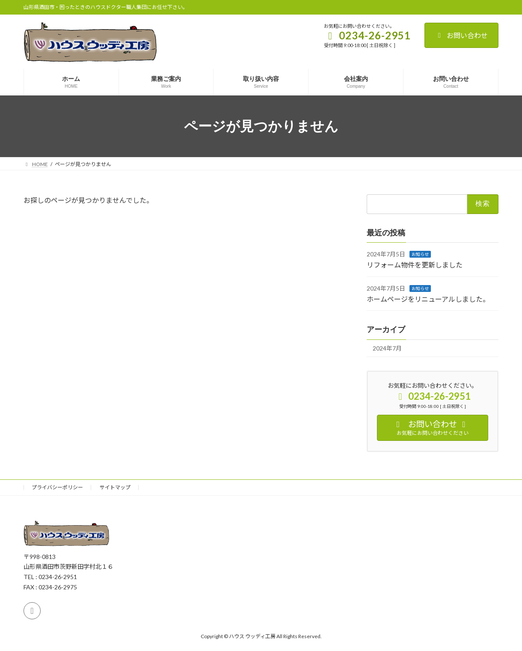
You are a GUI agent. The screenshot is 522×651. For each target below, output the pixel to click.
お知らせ (420, 254)
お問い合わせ (461, 35)
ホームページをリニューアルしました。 (428, 299)
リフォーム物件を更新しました (415, 265)
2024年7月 (387, 348)
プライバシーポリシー (57, 487)
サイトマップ (115, 487)
